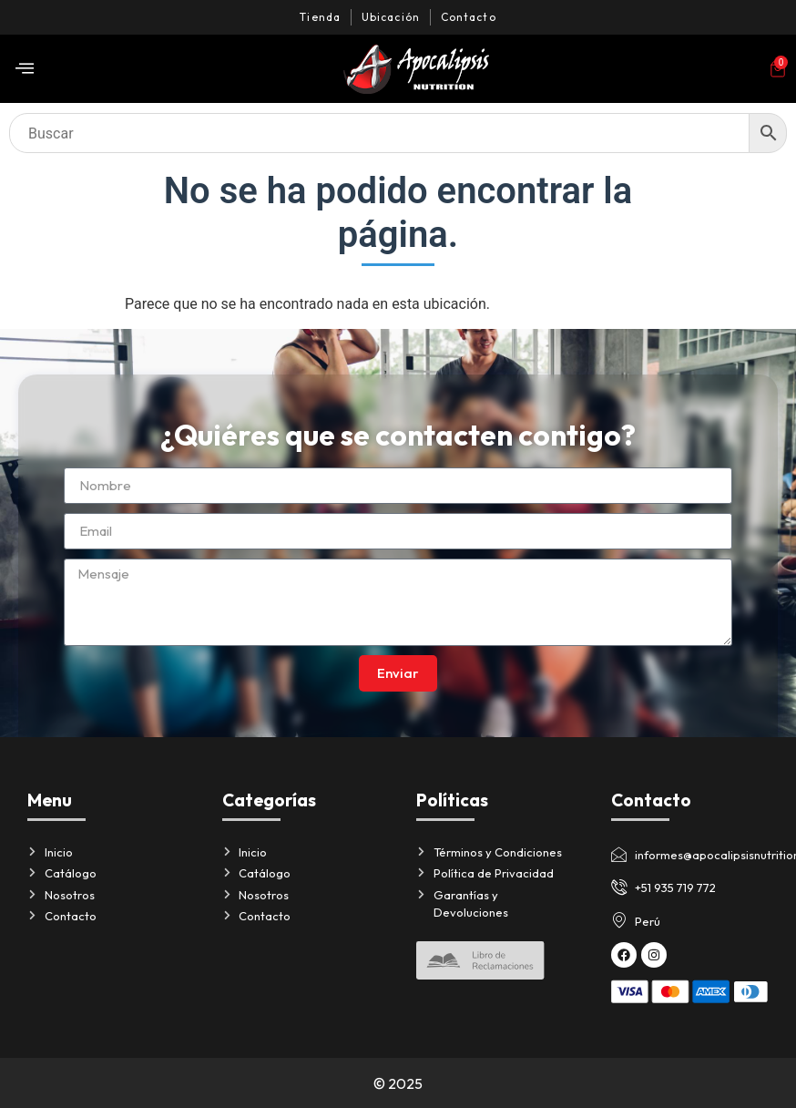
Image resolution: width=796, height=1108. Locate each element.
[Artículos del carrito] (778, 69)
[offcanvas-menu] (24, 69)
